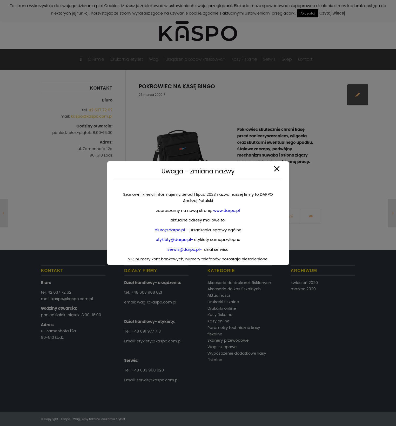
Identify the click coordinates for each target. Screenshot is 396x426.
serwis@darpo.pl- (184, 249)
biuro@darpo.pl (170, 230)
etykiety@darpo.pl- (174, 239)
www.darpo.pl (226, 210)
